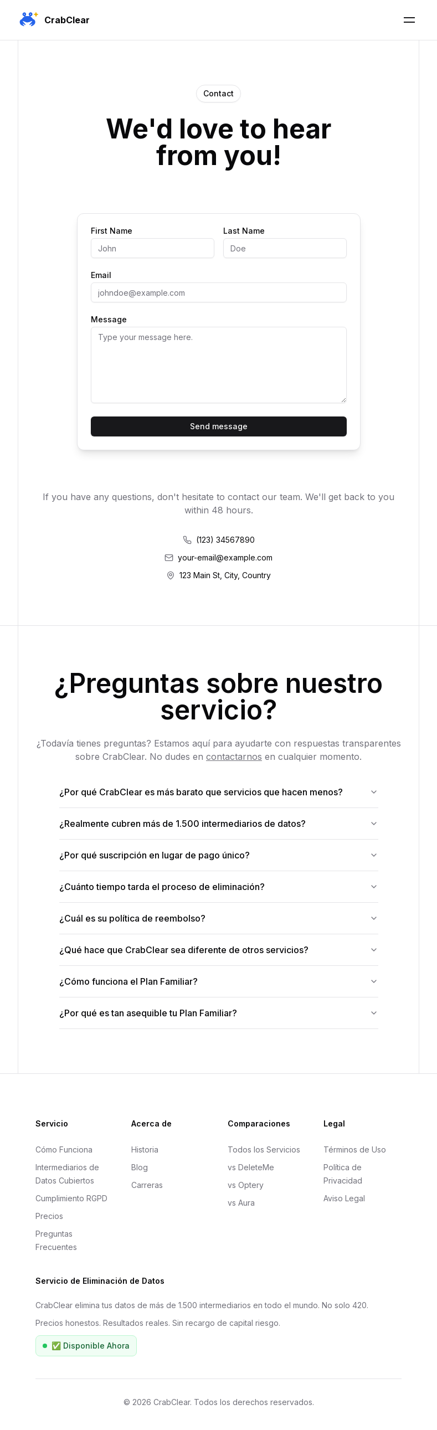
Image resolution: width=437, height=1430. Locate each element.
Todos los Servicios (264, 1149)
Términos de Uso (354, 1149)
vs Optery (246, 1185)
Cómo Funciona (63, 1149)
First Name (111, 231)
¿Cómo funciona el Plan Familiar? (218, 981)
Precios (49, 1216)
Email (101, 275)
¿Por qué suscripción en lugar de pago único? (218, 855)
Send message (219, 426)
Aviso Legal (344, 1198)
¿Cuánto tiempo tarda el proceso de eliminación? (218, 886)
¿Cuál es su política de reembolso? (218, 918)
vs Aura (241, 1202)
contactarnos (234, 756)
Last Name (244, 231)
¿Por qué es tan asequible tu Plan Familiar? (218, 1013)
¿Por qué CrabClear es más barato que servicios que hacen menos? (218, 792)
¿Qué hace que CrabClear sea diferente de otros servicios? (218, 949)
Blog (139, 1167)
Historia (144, 1149)
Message (109, 319)
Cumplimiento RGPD (71, 1198)
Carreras (147, 1185)
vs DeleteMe (251, 1167)
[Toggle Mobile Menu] (409, 20)
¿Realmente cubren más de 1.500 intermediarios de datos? (218, 823)
